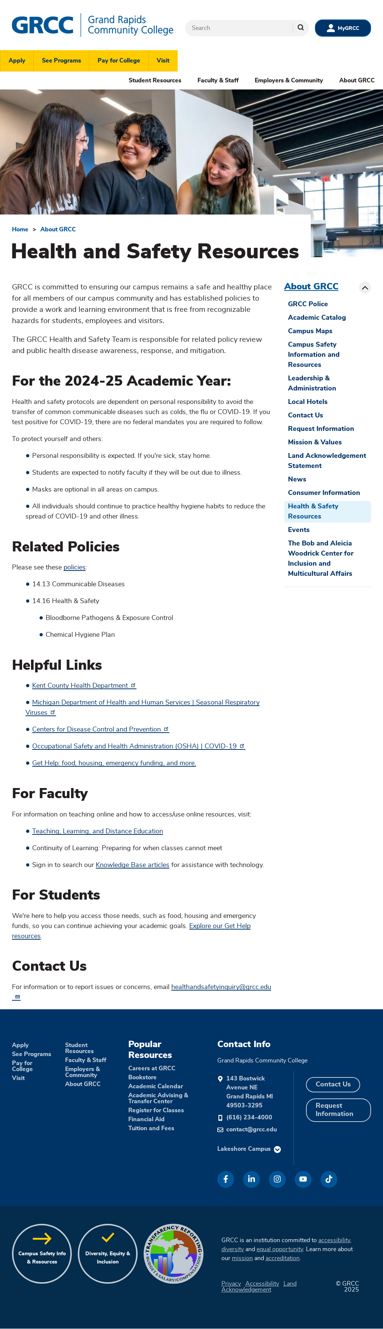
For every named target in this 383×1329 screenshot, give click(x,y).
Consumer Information (324, 493)
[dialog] (360, 1306)
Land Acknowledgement (259, 1287)
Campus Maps (310, 331)
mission (242, 1258)
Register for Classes (156, 1110)
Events (299, 530)
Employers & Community (289, 80)
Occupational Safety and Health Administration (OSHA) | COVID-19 (138, 746)
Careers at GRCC (151, 1068)
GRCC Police (308, 304)
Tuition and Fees (151, 1128)
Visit (163, 61)
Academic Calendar (155, 1086)
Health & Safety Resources (313, 511)
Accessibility (262, 1284)
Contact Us (305, 415)
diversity (232, 1249)
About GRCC (357, 80)
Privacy (231, 1284)
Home (20, 229)
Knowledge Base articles (132, 865)
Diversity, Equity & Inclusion (107, 1258)
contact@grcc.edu (251, 1129)
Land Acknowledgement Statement (327, 461)
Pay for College (119, 61)
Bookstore (142, 1077)
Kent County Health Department (84, 685)
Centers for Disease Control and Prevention (100, 729)
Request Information (321, 429)
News (297, 479)
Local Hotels (308, 402)
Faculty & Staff (218, 80)
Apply (17, 61)
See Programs (61, 61)
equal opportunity (280, 1249)
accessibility (334, 1240)
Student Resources (155, 80)
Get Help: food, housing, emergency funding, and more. (114, 763)
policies (75, 567)
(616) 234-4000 (249, 1117)
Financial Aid (146, 1119)
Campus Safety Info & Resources (42, 1258)
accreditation (283, 1258)
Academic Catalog (317, 317)
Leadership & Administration (312, 383)
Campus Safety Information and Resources (314, 354)
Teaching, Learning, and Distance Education (97, 831)
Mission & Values (315, 442)
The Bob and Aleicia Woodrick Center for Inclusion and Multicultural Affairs (320, 558)
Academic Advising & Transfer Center (158, 1098)
